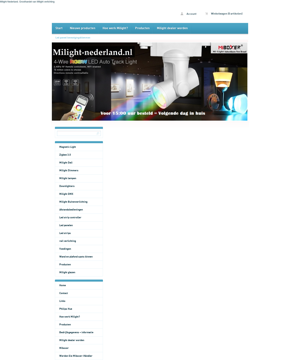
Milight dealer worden (172, 28)
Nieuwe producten (82, 28)
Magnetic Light (67, 147)
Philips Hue (65, 309)
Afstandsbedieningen (71, 209)
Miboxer (64, 348)
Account (188, 13)
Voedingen (65, 249)
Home (62, 285)
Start (59, 28)
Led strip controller (70, 217)
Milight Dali (66, 162)
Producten (142, 28)
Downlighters (67, 186)
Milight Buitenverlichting (73, 202)
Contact (63, 293)
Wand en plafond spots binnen (76, 256)
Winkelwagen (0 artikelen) (223, 13)
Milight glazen (67, 272)
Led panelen (66, 225)
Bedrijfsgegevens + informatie (76, 332)
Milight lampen (67, 178)
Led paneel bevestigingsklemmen (72, 38)
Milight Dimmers (68, 170)
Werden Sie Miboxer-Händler (75, 356)
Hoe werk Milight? (115, 28)
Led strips (65, 233)
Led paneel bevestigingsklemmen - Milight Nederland (101, 13)
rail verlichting (67, 241)
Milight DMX (66, 194)
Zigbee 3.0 (65, 155)
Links (62, 301)
